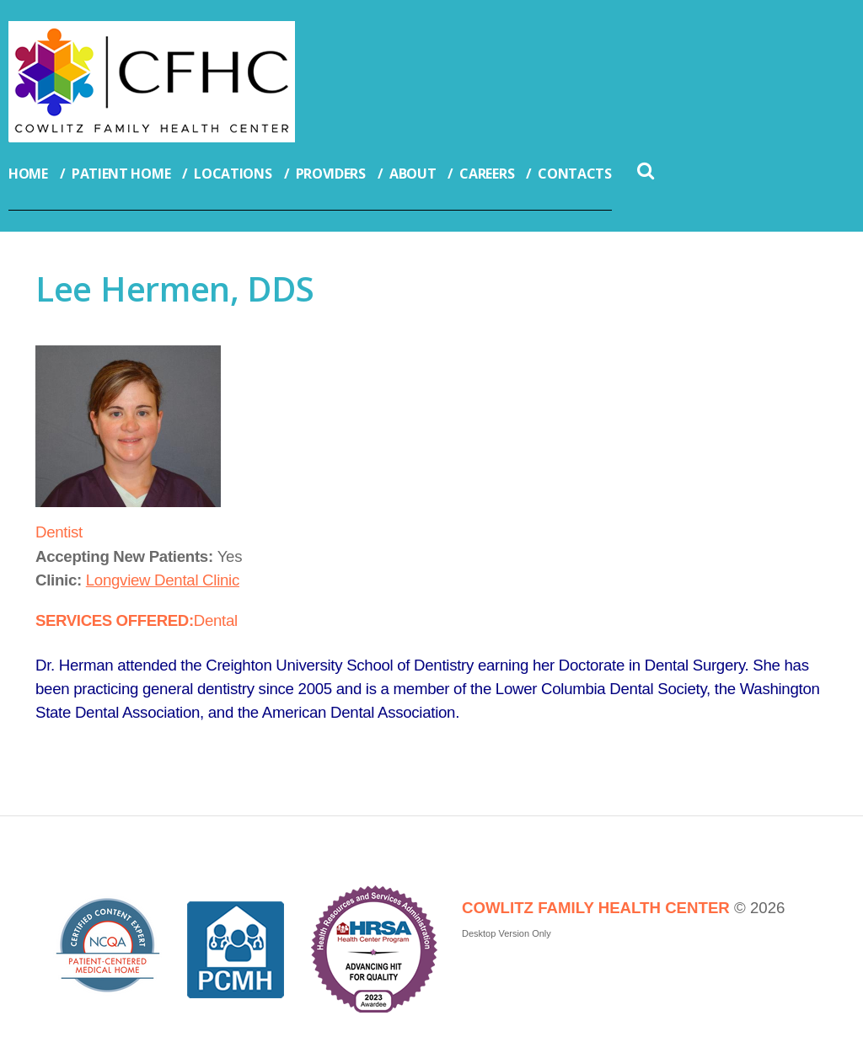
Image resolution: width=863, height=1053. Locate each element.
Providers (331, 173)
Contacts (575, 173)
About (413, 173)
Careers (486, 173)
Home (28, 173)
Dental (216, 620)
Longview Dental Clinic (162, 580)
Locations (232, 173)
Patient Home (121, 173)
